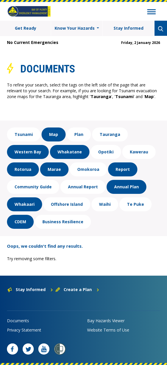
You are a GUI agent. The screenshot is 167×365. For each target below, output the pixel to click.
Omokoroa (88, 169)
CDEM (20, 221)
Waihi (105, 204)
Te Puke (135, 204)
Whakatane (70, 152)
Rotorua (23, 169)
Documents (18, 320)
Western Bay (28, 152)
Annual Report (83, 186)
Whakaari (25, 204)
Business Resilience (62, 221)
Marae (54, 169)
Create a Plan (77, 289)
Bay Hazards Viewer (106, 320)
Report (123, 169)
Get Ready (25, 28)
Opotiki (106, 152)
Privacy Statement (24, 330)
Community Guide (33, 186)
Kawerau (139, 152)
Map (53, 134)
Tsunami (24, 134)
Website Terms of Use (108, 330)
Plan (78, 134)
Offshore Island (67, 204)
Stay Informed (128, 28)
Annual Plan (126, 186)
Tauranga (110, 134)
